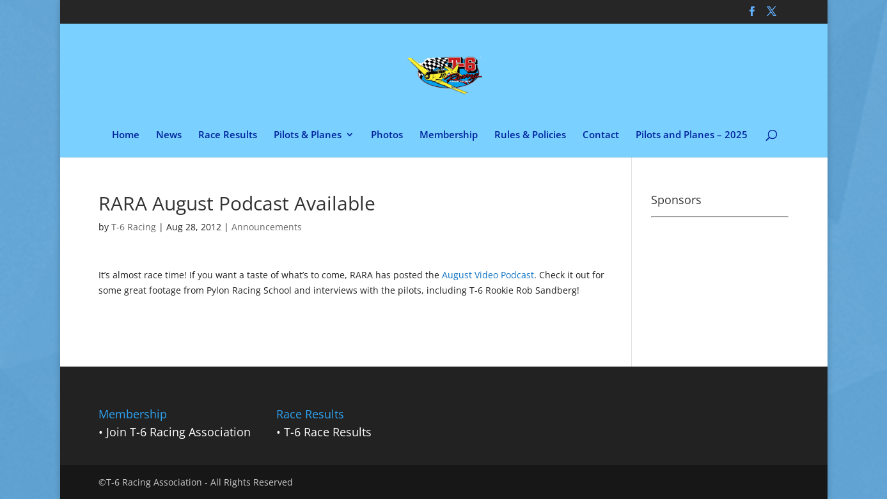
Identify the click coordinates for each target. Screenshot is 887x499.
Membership (449, 135)
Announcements (267, 227)
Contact (601, 135)
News (169, 135)
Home (125, 135)
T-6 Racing (133, 227)
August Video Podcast (488, 275)
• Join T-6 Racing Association (174, 432)
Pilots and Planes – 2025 (692, 135)
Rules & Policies (530, 135)
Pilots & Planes (307, 135)
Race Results (227, 135)
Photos (387, 135)
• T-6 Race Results (324, 432)
